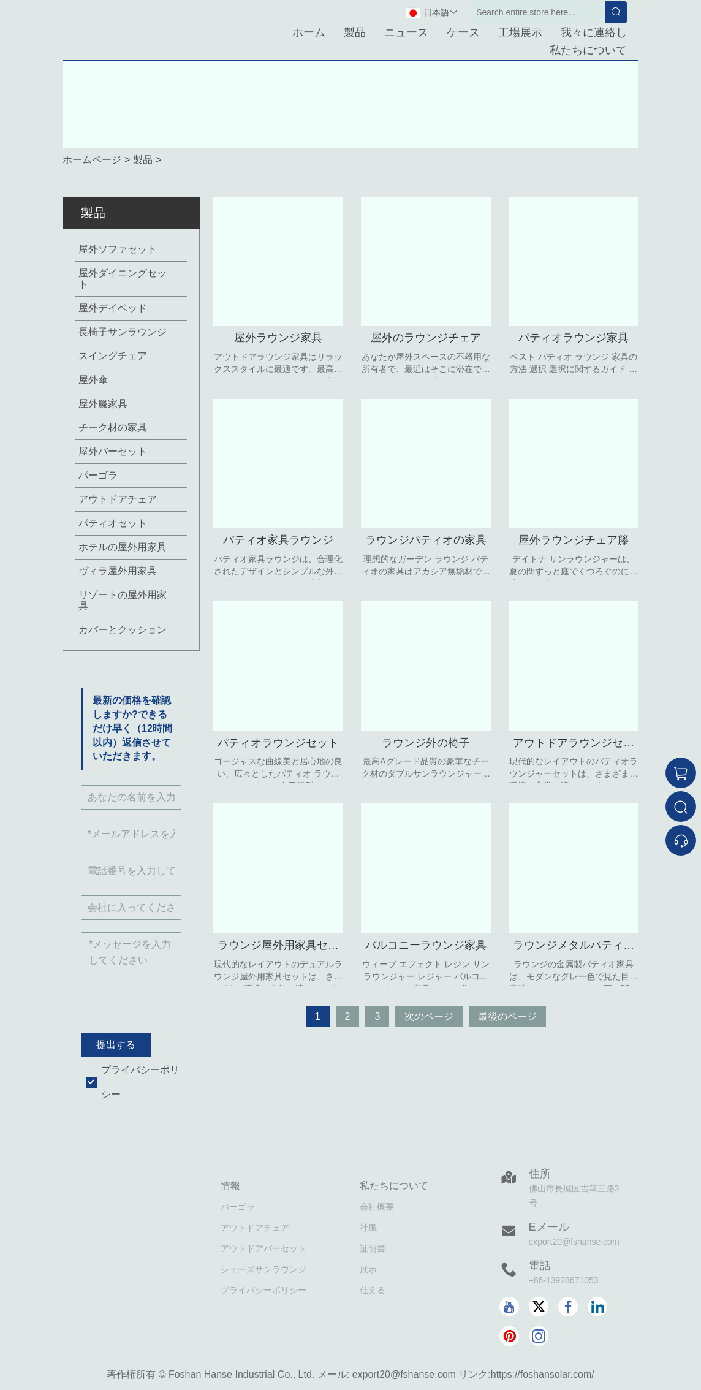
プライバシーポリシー (263, 1290)
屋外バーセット (112, 451)
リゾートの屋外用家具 (122, 600)
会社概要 (377, 1207)
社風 (368, 1227)
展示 (368, 1269)
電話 (540, 1265)
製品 (355, 32)
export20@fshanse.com (574, 1242)
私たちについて (588, 50)
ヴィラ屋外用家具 (117, 571)
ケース (463, 32)
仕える (372, 1290)
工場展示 (520, 32)
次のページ (428, 1016)
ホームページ (92, 159)
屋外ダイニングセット (122, 278)
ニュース (406, 32)
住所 (540, 1174)
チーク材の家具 (112, 427)
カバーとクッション (122, 630)
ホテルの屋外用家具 (122, 547)
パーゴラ (98, 475)
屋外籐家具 (102, 403)
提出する (115, 1044)
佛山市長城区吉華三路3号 (574, 1195)
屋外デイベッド (112, 308)
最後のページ (507, 1016)
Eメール (549, 1227)
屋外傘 (93, 379)
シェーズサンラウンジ (263, 1269)
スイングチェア (112, 356)
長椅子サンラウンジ (122, 332)
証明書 (372, 1248)
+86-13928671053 (564, 1280)
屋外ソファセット (117, 249)
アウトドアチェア (117, 499)
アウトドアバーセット (263, 1248)
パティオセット (112, 523)
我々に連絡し (594, 32)
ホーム (308, 32)
